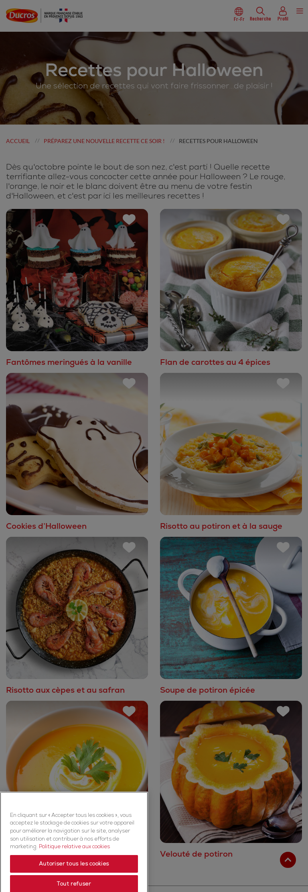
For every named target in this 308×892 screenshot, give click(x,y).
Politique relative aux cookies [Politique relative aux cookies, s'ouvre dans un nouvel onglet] (74, 875)
